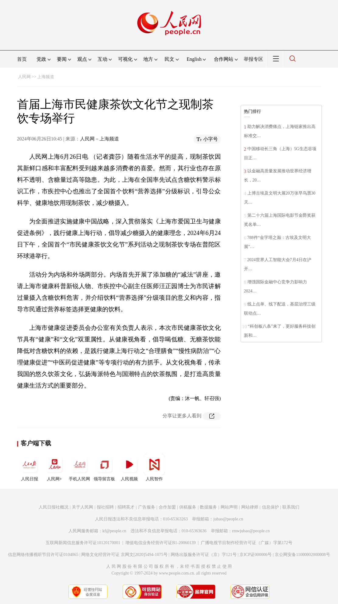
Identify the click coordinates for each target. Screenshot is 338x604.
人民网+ (54, 467)
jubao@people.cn (228, 519)
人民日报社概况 (53, 507)
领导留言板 (104, 467)
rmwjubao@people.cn (251, 531)
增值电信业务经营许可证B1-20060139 (160, 542)
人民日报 (29, 467)
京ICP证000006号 (255, 554)
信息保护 (270, 507)
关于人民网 (82, 507)
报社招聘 (105, 507)
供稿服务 (187, 507)
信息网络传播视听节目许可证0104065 (43, 554)
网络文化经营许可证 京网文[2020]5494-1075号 (124, 554)
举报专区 (253, 59)
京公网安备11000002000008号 (302, 554)
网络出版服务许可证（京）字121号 (204, 554)
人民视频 (129, 467)
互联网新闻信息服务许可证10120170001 (83, 542)
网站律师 (249, 507)
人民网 (24, 76)
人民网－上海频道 (99, 138)
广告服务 (146, 507)
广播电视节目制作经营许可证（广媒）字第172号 (246, 542)
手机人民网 (79, 467)
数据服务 (208, 507)
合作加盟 (167, 507)
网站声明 (229, 507)
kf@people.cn (115, 531)
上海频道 (45, 76)
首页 (22, 59)
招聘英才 (125, 507)
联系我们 (290, 507)
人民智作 (154, 467)
